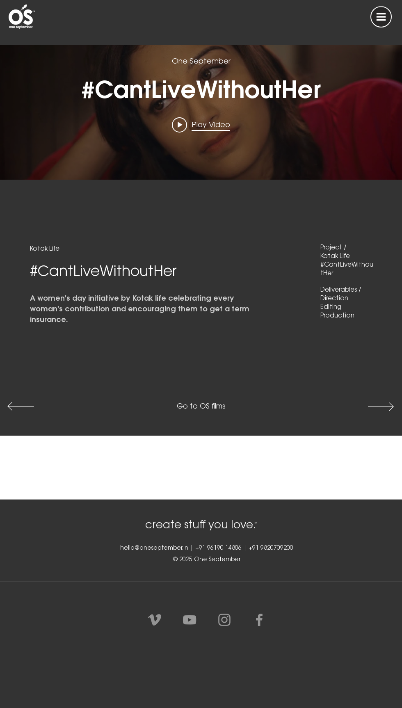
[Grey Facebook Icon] (259, 620)
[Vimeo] (154, 620)
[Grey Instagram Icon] (224, 620)
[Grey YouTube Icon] (189, 620)
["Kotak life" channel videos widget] (201, 95)
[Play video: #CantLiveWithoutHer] (201, 125)
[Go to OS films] (201, 406)
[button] (381, 16)
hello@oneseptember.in (154, 548)
